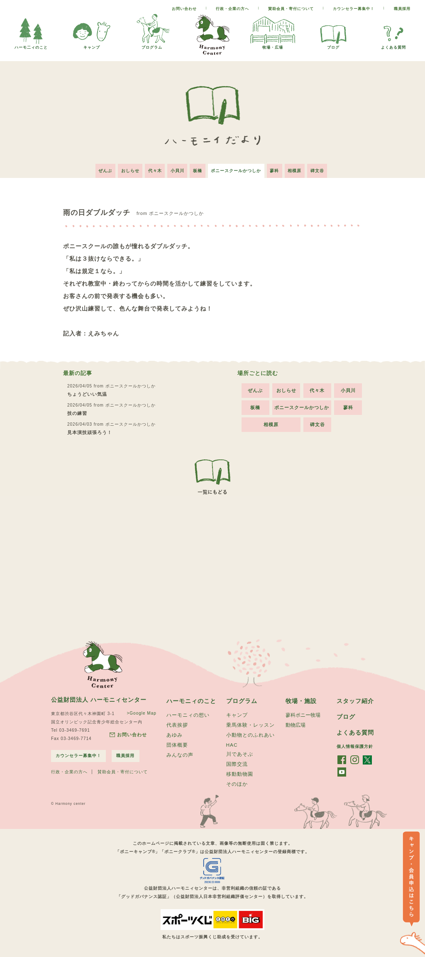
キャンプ (92, 45)
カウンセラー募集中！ (353, 9)
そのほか (237, 784)
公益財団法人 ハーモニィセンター (99, 697)
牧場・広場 (273, 45)
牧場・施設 (301, 698)
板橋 (197, 168)
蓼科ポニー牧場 (303, 713)
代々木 (151, 168)
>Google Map (140, 710)
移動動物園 (239, 774)
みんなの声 (179, 754)
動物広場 (295, 723)
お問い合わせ (184, 9)
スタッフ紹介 (355, 698)
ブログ (333, 45)
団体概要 (177, 744)
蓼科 (278, 168)
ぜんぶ (97, 168)
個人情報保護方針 (355, 744)
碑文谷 (325, 168)
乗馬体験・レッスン (250, 723)
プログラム (152, 45)
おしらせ (124, 168)
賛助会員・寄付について (291, 9)
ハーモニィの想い (188, 713)
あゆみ (174, 734)
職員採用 (402, 9)
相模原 (301, 168)
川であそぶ (239, 753)
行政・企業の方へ (232, 9)
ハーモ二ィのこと (31, 45)
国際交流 (237, 764)
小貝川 (175, 168)
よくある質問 (393, 45)
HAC (232, 744)
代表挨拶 (177, 723)
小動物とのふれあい (250, 734)
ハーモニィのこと (191, 698)
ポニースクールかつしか (238, 168)
